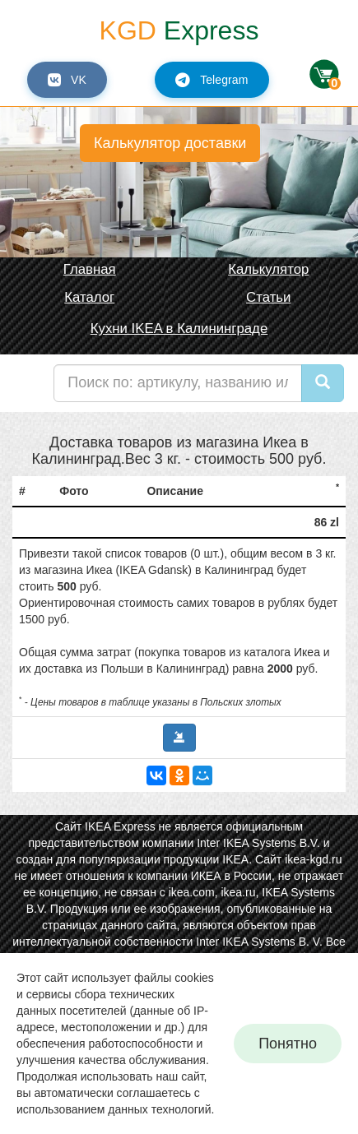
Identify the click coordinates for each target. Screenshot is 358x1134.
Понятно (287, 1043)
